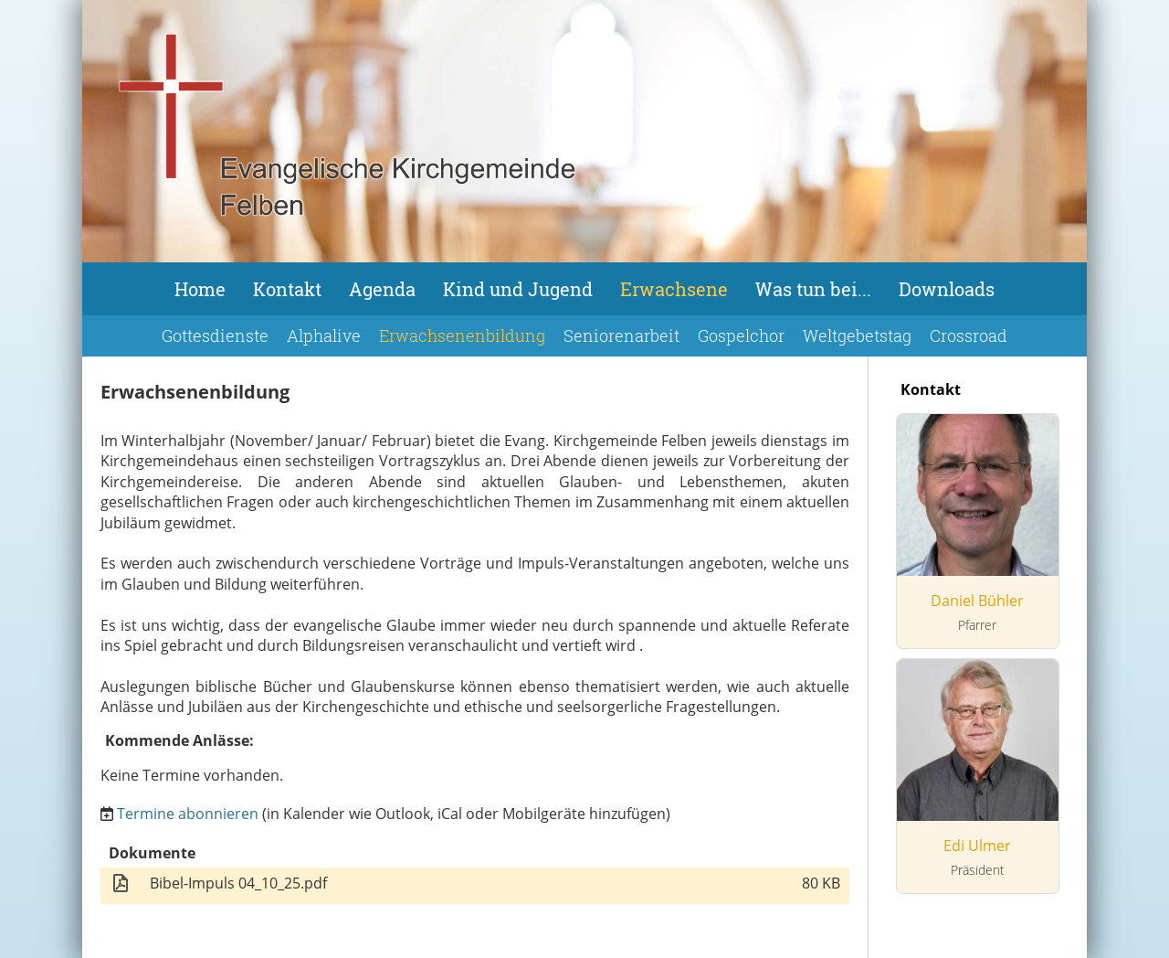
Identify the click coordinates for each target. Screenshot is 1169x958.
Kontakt (287, 289)
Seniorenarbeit (621, 335)
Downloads (947, 289)
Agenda (382, 289)
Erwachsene (674, 289)
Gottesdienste (215, 335)
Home (200, 289)
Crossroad (968, 335)
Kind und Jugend (518, 289)
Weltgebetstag (857, 335)
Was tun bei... (813, 289)
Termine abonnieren (187, 814)
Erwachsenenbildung (462, 335)
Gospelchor (741, 335)
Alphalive (324, 335)
